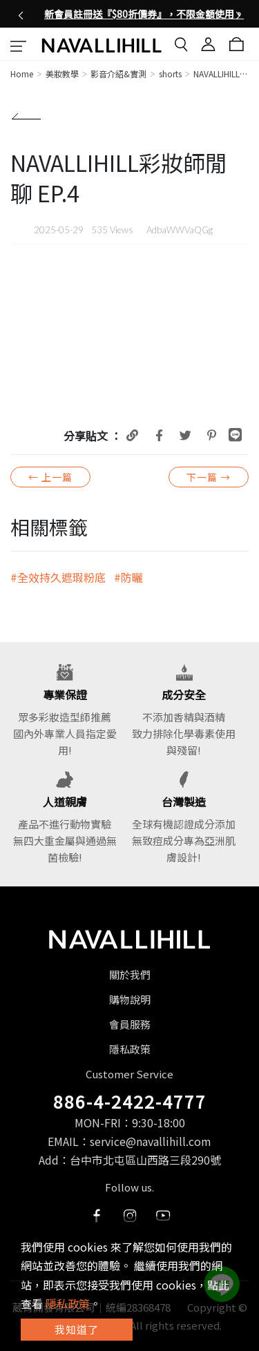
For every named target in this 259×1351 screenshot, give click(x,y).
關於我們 (130, 974)
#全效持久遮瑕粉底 (58, 577)
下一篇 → (208, 477)
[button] (21, 14)
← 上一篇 (50, 477)
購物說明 (130, 999)
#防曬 (128, 577)
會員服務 (130, 1024)
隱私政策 (130, 1049)
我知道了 (77, 1329)
